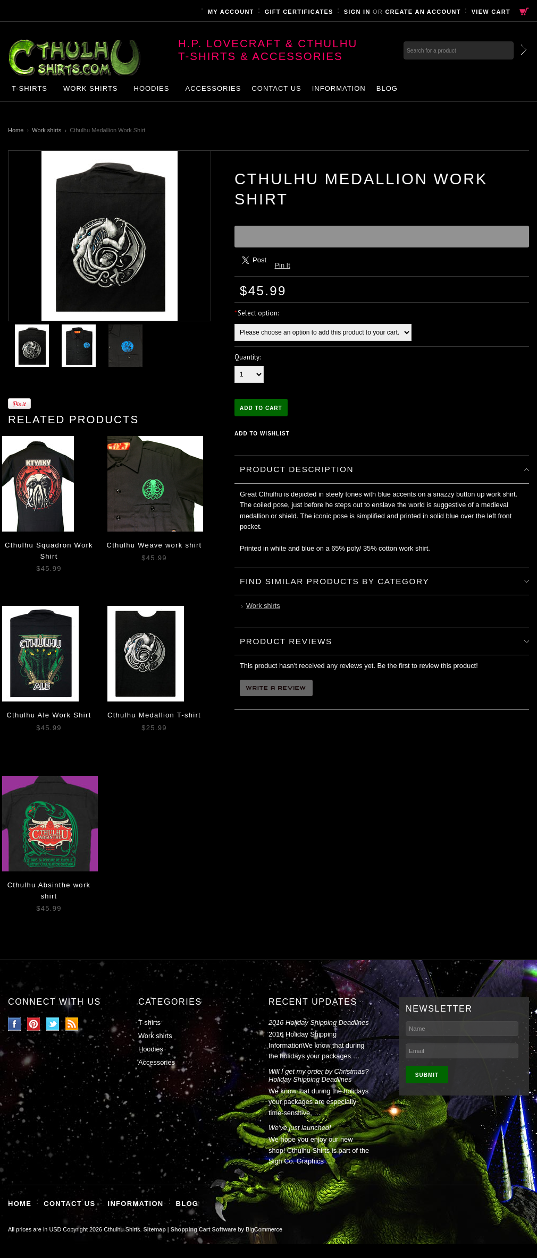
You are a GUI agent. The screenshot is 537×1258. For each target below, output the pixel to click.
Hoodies (152, 88)
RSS (72, 1024)
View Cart (491, 11)
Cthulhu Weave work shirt (154, 545)
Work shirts (90, 88)
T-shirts (29, 88)
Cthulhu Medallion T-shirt (154, 715)
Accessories (213, 88)
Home (15, 130)
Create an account (422, 11)
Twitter (53, 1024)
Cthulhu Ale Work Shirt (48, 715)
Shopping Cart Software (204, 1229)
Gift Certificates (299, 11)
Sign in (357, 11)
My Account (231, 11)
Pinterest (33, 1024)
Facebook (14, 1024)
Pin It (282, 265)
